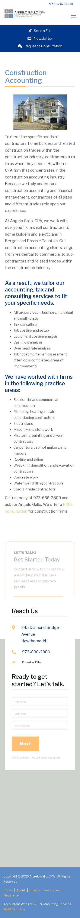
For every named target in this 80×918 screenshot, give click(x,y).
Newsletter (40, 38)
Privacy (34, 890)
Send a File (40, 31)
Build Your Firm (14, 909)
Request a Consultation (40, 46)
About (20, 890)
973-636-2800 (61, 4)
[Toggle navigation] (73, 15)
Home (7, 890)
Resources (52, 890)
